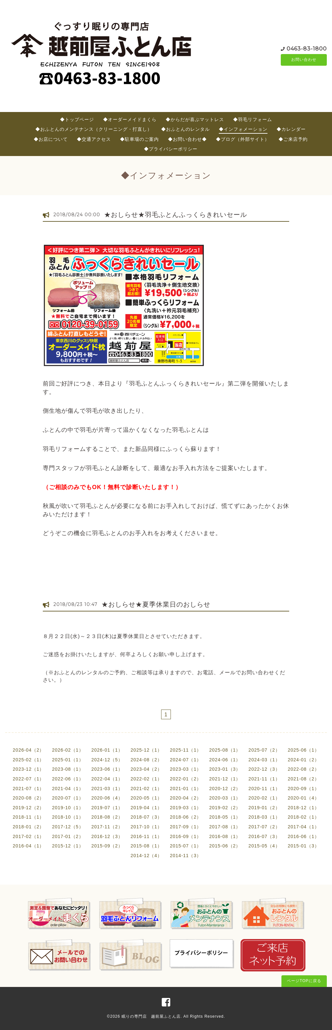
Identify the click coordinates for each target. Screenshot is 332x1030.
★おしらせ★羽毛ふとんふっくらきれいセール (175, 214)
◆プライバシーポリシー (170, 148)
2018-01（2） (28, 826)
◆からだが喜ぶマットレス (195, 119)
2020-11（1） (264, 788)
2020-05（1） (146, 797)
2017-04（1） (303, 826)
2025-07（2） (264, 750)
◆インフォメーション (243, 129)
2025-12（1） (146, 750)
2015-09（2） (107, 845)
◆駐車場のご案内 (139, 139)
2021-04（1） (67, 788)
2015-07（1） (185, 845)
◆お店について (51, 139)
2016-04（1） (28, 845)
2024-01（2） (303, 759)
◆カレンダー (291, 129)
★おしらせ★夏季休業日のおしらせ (155, 604)
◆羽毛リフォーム (252, 119)
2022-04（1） (107, 778)
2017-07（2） (264, 826)
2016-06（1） (303, 836)
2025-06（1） (303, 750)
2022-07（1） (28, 778)
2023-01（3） (225, 769)
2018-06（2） (185, 817)
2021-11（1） (264, 778)
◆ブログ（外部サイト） (242, 139)
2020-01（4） (303, 797)
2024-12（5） (107, 759)
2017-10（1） (146, 826)
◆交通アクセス (94, 139)
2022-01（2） (185, 778)
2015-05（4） (264, 845)
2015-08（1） (146, 845)
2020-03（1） (225, 797)
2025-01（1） (67, 759)
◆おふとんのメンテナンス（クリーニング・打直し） (93, 129)
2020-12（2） (225, 788)
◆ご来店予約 (293, 139)
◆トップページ (77, 119)
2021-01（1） (185, 788)
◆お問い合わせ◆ (187, 139)
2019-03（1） (185, 807)
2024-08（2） (146, 759)
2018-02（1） (303, 817)
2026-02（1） (67, 750)
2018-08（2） (107, 817)
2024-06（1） (225, 759)
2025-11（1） (185, 750)
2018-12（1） (303, 807)
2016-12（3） (107, 836)
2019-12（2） (28, 807)
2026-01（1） (107, 750)
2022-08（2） (303, 769)
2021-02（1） (146, 788)
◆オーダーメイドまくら (130, 119)
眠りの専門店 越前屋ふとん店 (151, 1016)
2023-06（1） (107, 769)
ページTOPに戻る (304, 981)
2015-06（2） (225, 845)
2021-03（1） (107, 788)
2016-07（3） (264, 836)
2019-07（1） (107, 807)
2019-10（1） (67, 807)
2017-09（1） (185, 826)
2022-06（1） (67, 778)
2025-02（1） (28, 759)
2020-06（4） (107, 797)
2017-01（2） (67, 836)
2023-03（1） (185, 769)
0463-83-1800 (307, 48)
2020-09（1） (303, 788)
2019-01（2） (264, 807)
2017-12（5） (67, 826)
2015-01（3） (303, 845)
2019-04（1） (146, 807)
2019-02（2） (225, 807)
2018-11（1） (28, 817)
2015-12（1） (67, 845)
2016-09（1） (185, 836)
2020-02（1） (264, 797)
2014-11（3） (185, 855)
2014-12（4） (146, 855)
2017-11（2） (107, 826)
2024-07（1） (185, 759)
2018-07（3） (146, 817)
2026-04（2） (28, 750)
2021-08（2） (303, 778)
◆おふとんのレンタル (185, 129)
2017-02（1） (28, 836)
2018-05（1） (225, 817)
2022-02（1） (146, 778)
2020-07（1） (67, 797)
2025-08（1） (225, 750)
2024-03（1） (264, 759)
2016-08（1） (225, 836)
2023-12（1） (28, 769)
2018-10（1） (67, 817)
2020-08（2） (28, 797)
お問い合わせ (303, 59)
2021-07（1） (28, 788)
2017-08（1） (225, 826)
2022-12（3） (264, 769)
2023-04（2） (146, 769)
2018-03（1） (264, 817)
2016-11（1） (146, 836)
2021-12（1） (225, 778)
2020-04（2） (185, 797)
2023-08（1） (67, 769)
